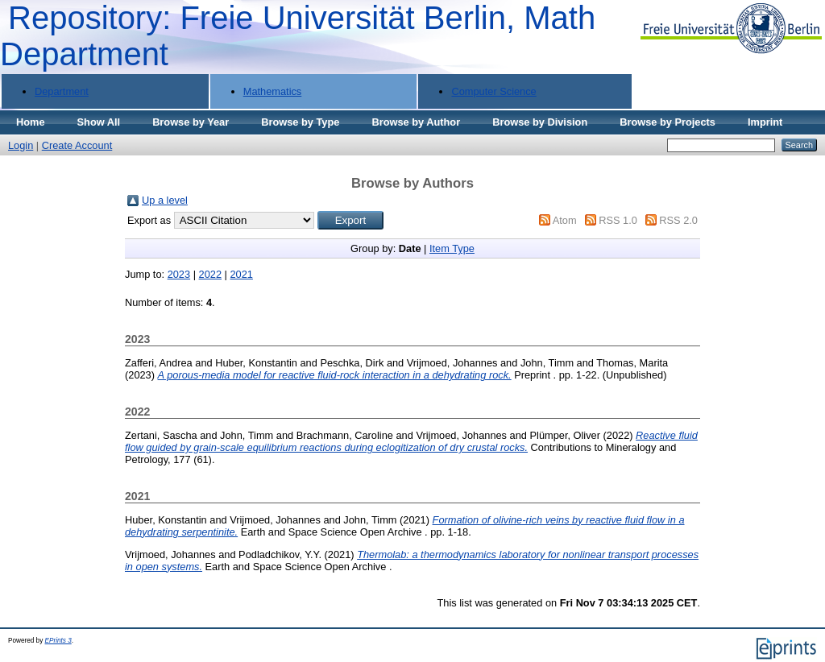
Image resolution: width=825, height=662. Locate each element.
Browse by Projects (667, 122)
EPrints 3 (58, 640)
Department (62, 91)
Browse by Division (539, 122)
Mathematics (272, 91)
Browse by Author (415, 122)
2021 (241, 274)
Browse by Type (300, 122)
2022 (210, 274)
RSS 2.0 (678, 220)
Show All (99, 122)
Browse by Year (190, 122)
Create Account (77, 145)
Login (20, 145)
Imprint (765, 122)
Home (30, 122)
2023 (179, 274)
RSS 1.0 (618, 220)
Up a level (165, 200)
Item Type (452, 248)
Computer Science (493, 91)
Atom (565, 220)
